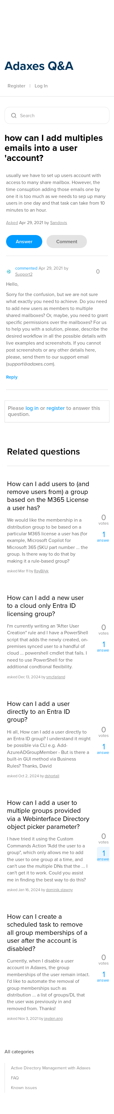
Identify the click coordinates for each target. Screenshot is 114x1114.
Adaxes (33, 13)
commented (26, 268)
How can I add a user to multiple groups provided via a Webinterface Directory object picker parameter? (48, 815)
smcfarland (55, 677)
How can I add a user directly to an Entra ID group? (38, 712)
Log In (41, 85)
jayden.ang (53, 1018)
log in (32, 408)
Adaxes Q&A (39, 66)
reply (12, 377)
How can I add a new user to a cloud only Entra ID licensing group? (45, 606)
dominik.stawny (59, 890)
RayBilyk (41, 571)
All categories (19, 1051)
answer (24, 241)
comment (66, 241)
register (56, 408)
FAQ (15, 1078)
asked (12, 223)
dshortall (52, 776)
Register (16, 85)
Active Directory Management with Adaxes (51, 1068)
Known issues (24, 1088)
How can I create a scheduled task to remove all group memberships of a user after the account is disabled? (47, 933)
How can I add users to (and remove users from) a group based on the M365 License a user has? (48, 496)
